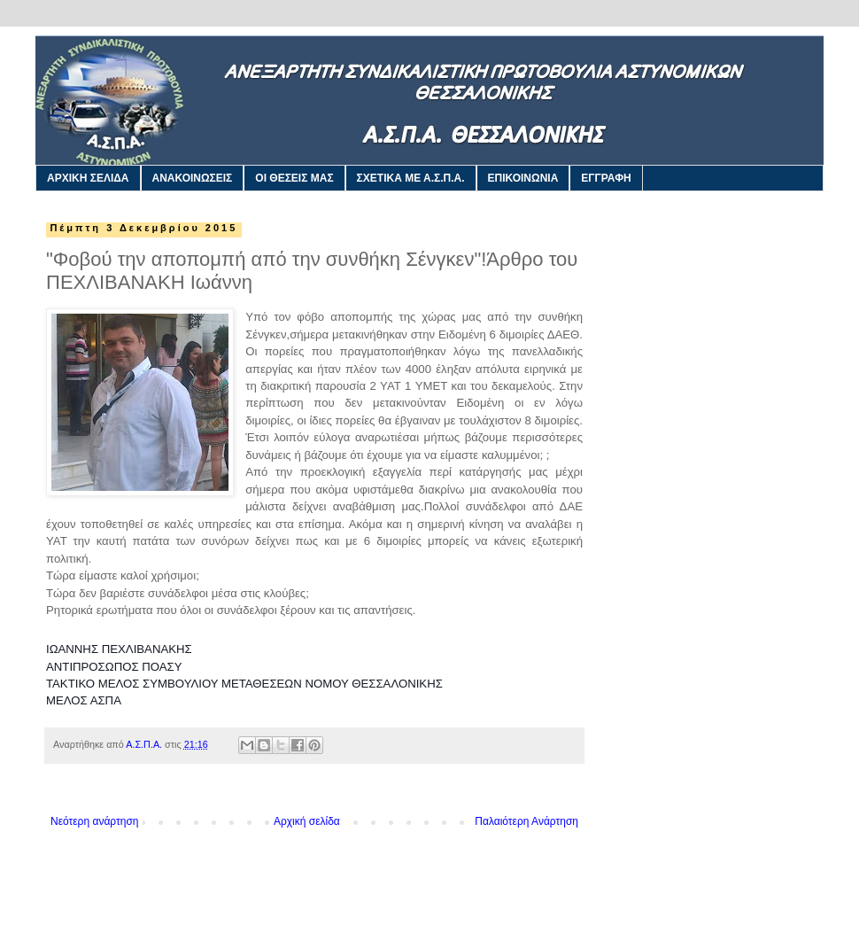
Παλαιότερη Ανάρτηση (526, 821)
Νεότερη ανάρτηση (94, 821)
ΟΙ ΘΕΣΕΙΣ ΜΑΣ (294, 178)
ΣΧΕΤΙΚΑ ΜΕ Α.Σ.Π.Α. (411, 178)
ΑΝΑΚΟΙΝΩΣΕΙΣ (192, 178)
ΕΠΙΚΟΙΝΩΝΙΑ (523, 178)
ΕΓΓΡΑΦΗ (606, 178)
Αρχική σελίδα (307, 821)
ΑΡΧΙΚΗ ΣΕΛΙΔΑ (88, 178)
